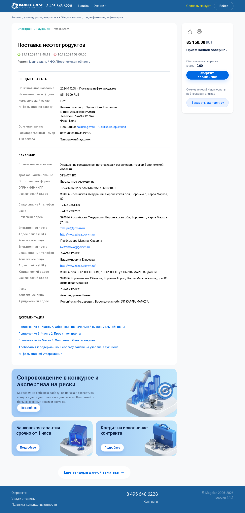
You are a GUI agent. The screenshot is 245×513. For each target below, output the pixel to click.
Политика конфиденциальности (34, 504)
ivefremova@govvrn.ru (75, 247)
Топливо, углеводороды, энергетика (35, 17)
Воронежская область (73, 61)
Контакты (151, 501)
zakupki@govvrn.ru (72, 228)
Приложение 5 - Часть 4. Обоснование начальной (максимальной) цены (71, 327)
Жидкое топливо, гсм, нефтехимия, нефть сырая (92, 17)
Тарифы (83, 6)
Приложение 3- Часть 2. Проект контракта (49, 333)
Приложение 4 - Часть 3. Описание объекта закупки (56, 340)
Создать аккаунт (198, 6)
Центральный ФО (42, 61)
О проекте (19, 493)
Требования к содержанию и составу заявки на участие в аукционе (68, 347)
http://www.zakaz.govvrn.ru (77, 234)
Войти (223, 6)
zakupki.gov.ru (86, 127)
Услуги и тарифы (23, 499)
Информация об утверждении (40, 354)
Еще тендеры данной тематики (94, 472)
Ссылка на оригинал (112, 127)
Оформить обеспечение (207, 75)
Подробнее (29, 407)
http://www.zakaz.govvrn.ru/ (77, 266)
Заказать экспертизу (208, 102)
